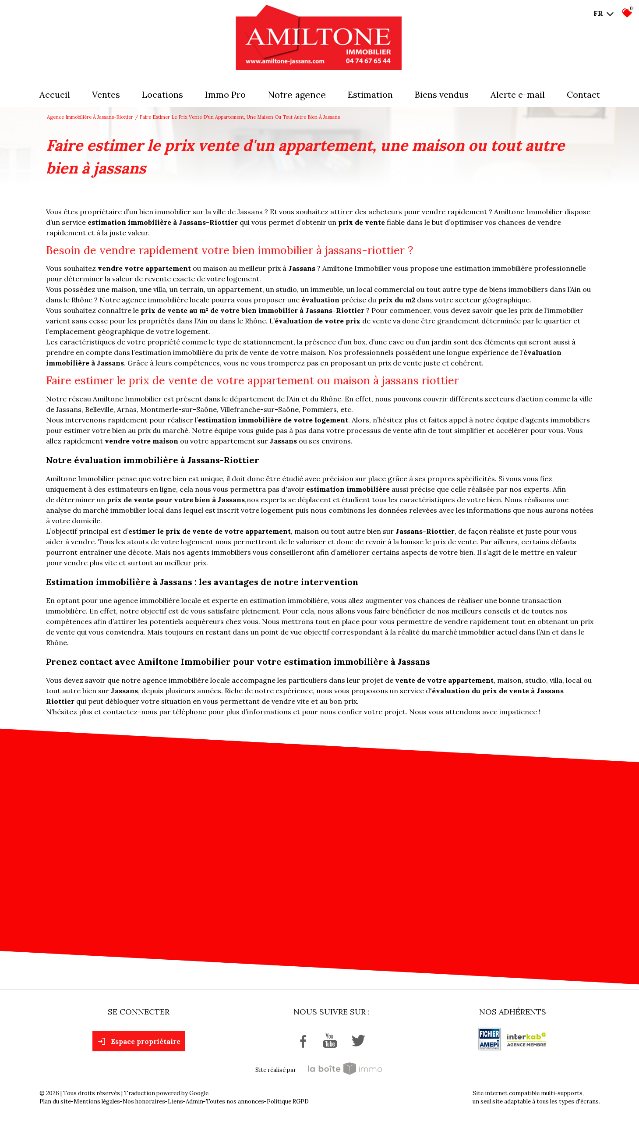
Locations (162, 94)
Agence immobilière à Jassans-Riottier (90, 117)
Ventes (106, 94)
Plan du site (55, 1101)
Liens (175, 1101)
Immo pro (225, 94)
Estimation (370, 94)
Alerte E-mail (518, 94)
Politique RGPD (288, 1101)
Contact (583, 94)
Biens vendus (442, 94)
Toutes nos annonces (235, 1101)
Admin (194, 1101)
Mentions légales (97, 1101)
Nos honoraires (144, 1101)
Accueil (54, 94)
